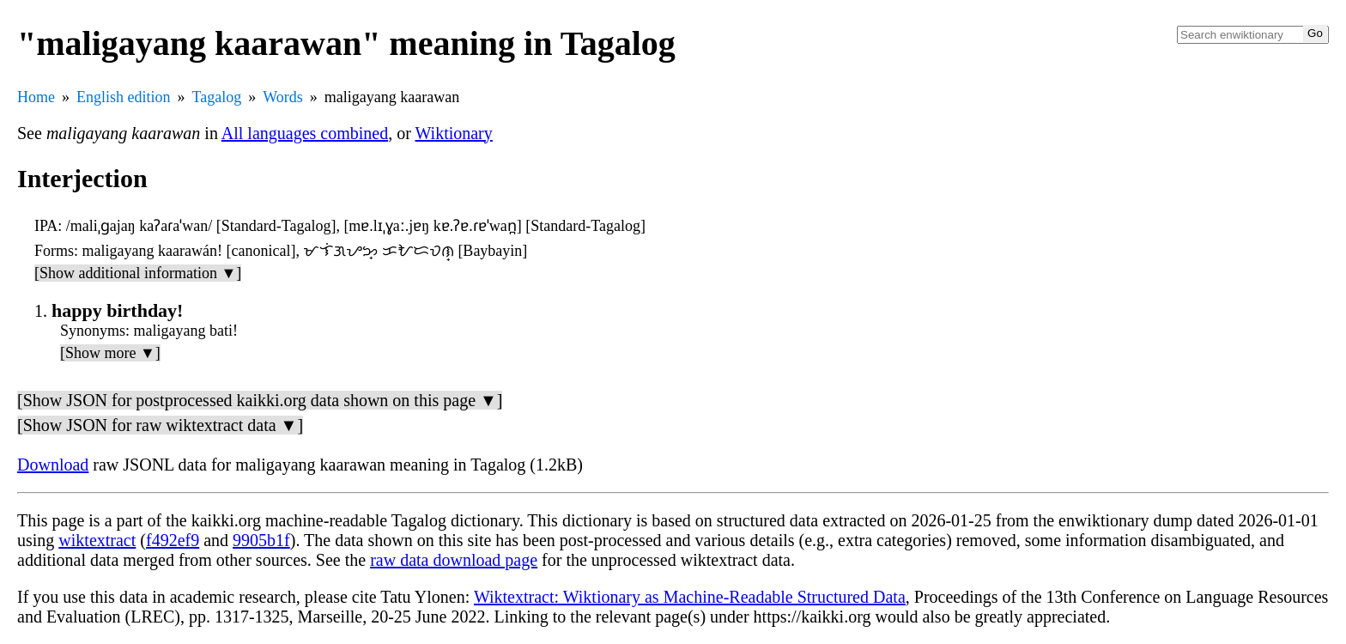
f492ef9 (172, 540)
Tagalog (217, 97)
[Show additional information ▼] (137, 273)
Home (36, 97)
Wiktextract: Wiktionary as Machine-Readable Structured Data (690, 596)
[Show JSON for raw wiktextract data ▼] (160, 425)
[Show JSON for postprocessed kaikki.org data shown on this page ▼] (259, 400)
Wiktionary (454, 133)
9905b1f (261, 540)
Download (52, 464)
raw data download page (453, 559)
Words (283, 97)
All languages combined (304, 133)
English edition (123, 97)
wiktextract (97, 540)
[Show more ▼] (110, 352)
